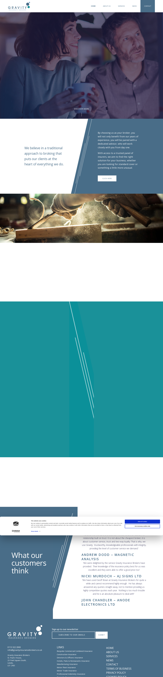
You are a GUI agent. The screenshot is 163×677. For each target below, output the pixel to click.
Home (93, 6)
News (134, 6)
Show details (34, 673)
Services (121, 6)
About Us (107, 6)
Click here (107, 178)
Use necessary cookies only (142, 667)
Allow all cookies (142, 663)
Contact (147, 6)
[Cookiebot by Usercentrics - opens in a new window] (16, 673)
